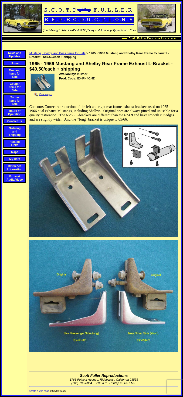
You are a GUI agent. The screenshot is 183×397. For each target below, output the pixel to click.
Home (14, 63)
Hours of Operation (14, 112)
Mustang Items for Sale (15, 74)
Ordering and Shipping (14, 131)
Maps (14, 152)
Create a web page (39, 391)
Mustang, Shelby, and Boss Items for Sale (57, 53)
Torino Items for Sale (15, 101)
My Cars (14, 159)
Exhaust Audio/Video (15, 178)
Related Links (15, 143)
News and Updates (14, 54)
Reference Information (14, 168)
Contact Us (14, 121)
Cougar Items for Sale (15, 87)
